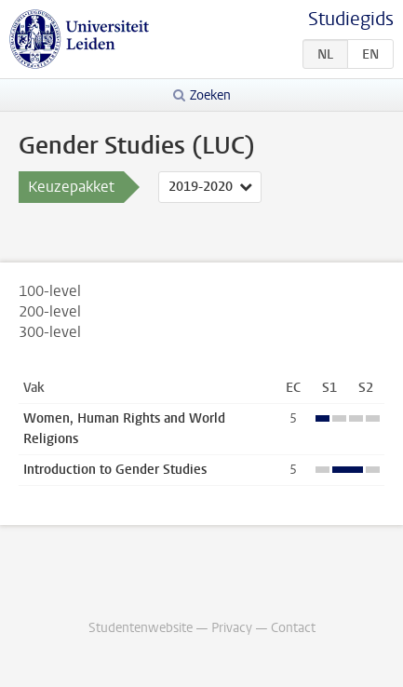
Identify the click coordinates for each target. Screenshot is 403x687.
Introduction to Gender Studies (115, 469)
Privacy (231, 628)
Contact (293, 628)
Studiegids (351, 19)
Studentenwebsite (140, 628)
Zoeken (210, 95)
